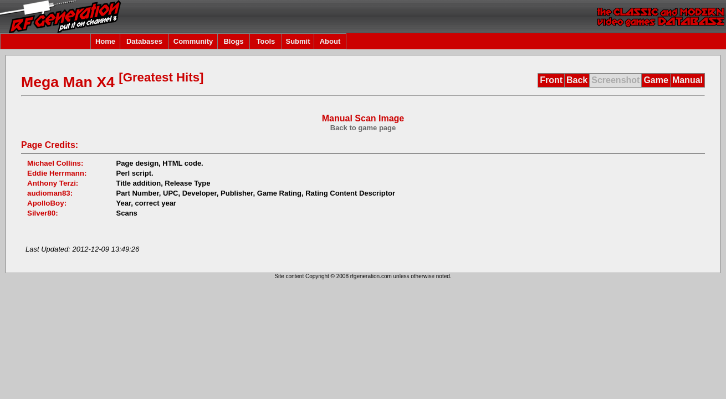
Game (655, 80)
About (330, 41)
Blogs (233, 41)
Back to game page (363, 128)
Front (551, 80)
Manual (687, 80)
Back (576, 80)
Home (105, 41)
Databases (144, 41)
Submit (297, 41)
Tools (266, 41)
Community (193, 41)
